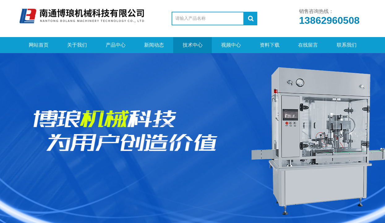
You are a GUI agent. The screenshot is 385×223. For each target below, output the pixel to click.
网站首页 (39, 45)
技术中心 (193, 45)
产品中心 (116, 45)
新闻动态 (154, 45)
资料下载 (270, 45)
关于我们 (77, 45)
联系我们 (347, 45)
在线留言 (308, 45)
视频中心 (231, 45)
